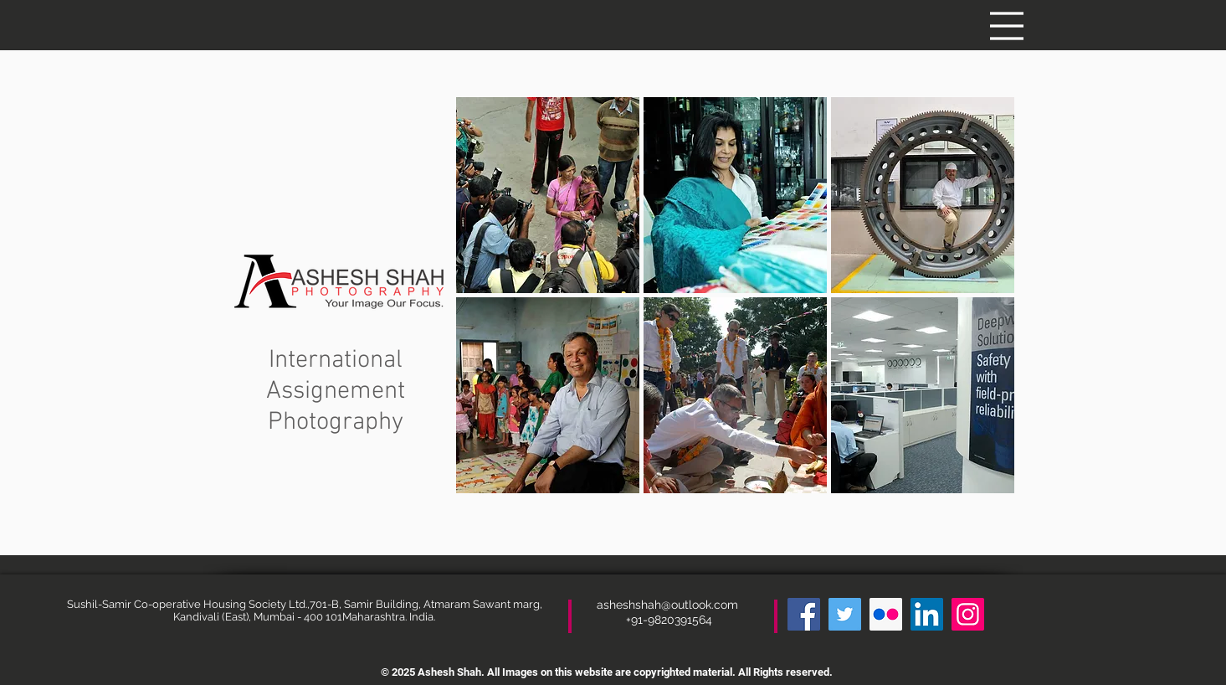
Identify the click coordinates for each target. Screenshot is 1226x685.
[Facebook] (803, 614)
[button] (1006, 26)
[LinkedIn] (927, 614)
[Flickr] (885, 614)
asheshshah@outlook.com (669, 604)
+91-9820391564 (669, 619)
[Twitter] (844, 614)
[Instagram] (968, 614)
